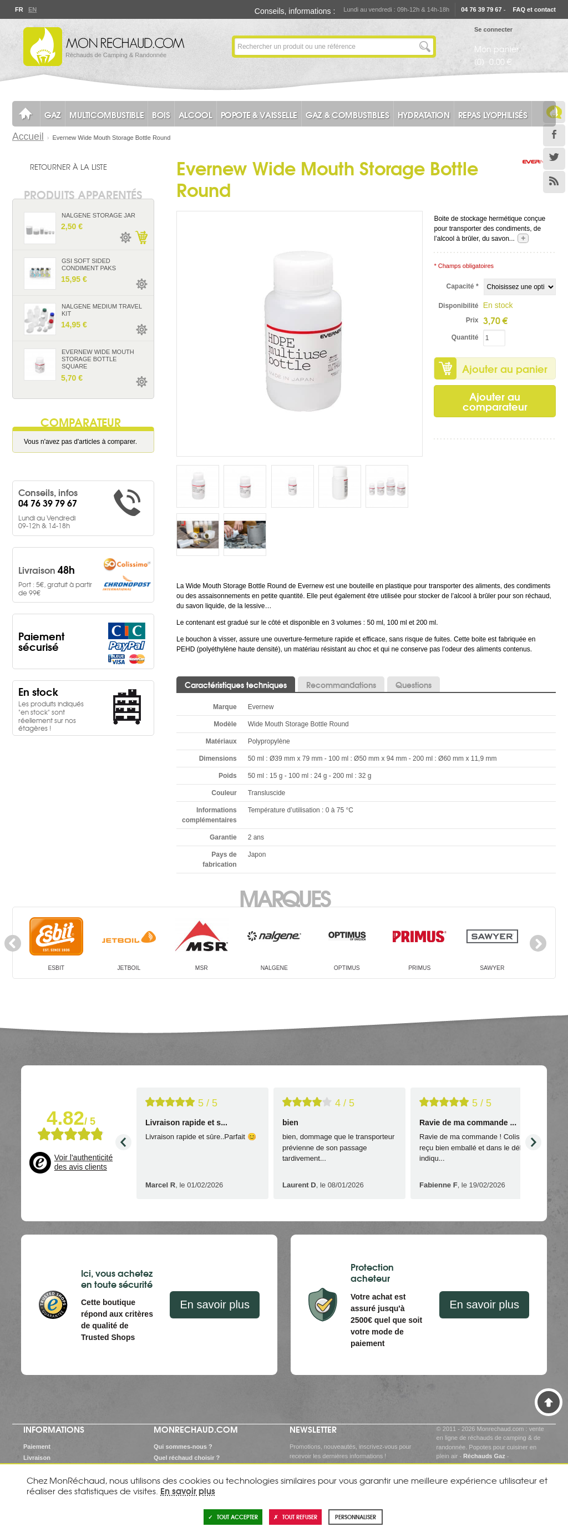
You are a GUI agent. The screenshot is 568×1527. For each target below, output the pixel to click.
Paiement (36, 1446)
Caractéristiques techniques (236, 685)
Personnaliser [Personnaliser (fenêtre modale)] (355, 1517)
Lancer (425, 46)
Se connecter (493, 29)
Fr (19, 9)
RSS (554, 182)
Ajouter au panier (504, 368)
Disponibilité (458, 306)
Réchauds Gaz (484, 1456)
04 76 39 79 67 (481, 9)
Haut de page (548, 1402)
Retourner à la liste (68, 166)
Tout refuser (295, 1517)
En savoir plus (215, 1304)
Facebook (554, 135)
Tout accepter (233, 1517)
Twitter (554, 159)
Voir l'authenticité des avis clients (83, 1162)
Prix (472, 320)
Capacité (463, 286)
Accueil (28, 136)
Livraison (36, 1457)
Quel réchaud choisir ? (187, 1457)
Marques (284, 897)
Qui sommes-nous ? (183, 1446)
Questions (413, 685)
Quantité (465, 337)
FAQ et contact (534, 9)
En (32, 9)
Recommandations (341, 685)
